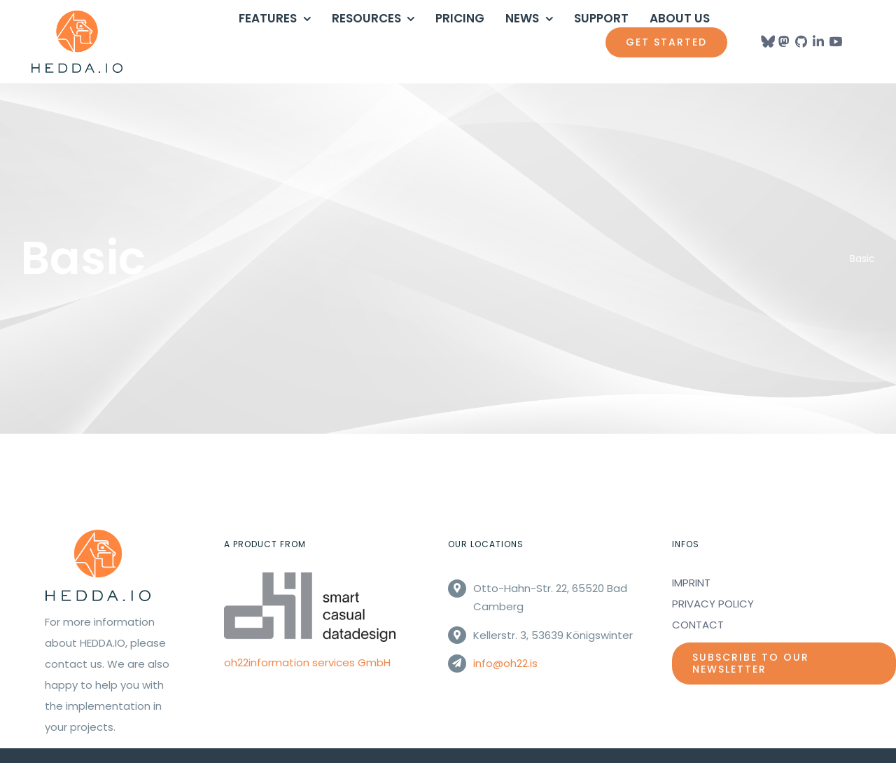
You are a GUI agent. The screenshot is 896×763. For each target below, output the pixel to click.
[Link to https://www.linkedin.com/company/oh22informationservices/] (818, 41)
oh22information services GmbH (307, 662)
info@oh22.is (505, 663)
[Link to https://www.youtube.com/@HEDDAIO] (835, 41)
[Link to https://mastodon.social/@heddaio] (784, 41)
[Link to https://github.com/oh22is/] (800, 41)
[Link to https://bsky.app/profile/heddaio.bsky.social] (766, 41)
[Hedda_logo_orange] (76, 16)
